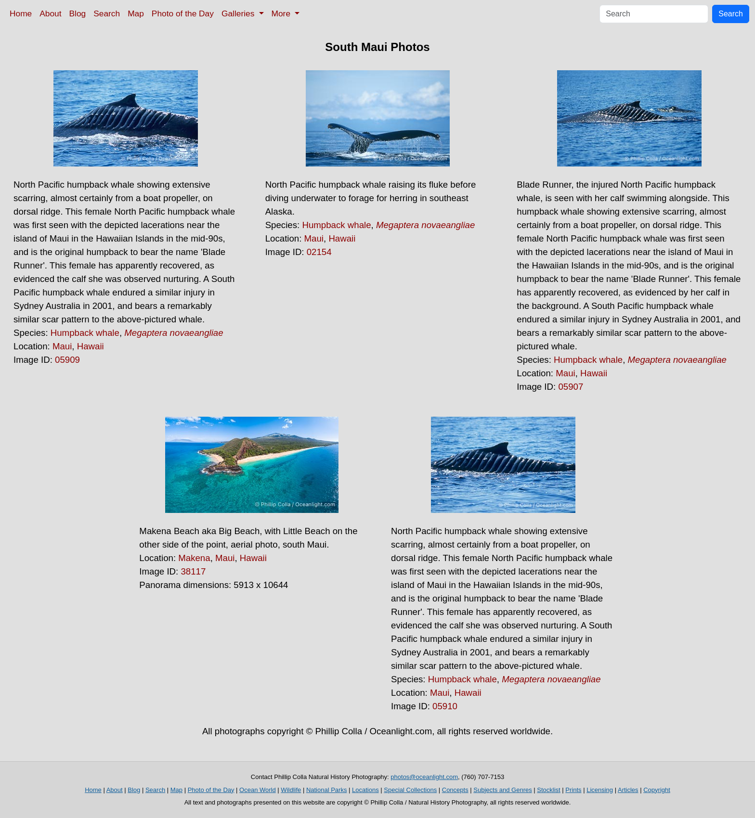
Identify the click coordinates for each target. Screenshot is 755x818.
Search (106, 13)
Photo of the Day (183, 13)
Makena (194, 558)
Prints (573, 789)
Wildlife (291, 789)
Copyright (656, 789)
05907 (570, 387)
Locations (365, 789)
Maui (62, 346)
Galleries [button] (239, 13)
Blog (77, 13)
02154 (319, 252)
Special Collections (410, 789)
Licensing (599, 789)
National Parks (326, 789)
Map (136, 13)
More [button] (282, 13)
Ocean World (257, 789)
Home (21, 13)
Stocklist (548, 789)
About (50, 13)
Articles (628, 789)
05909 (67, 360)
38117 (193, 571)
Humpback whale (85, 333)
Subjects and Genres (502, 789)
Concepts (455, 789)
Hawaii (90, 346)
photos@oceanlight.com (424, 776)
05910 (444, 706)
